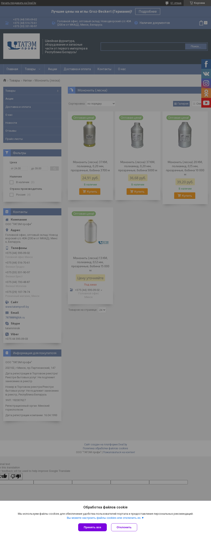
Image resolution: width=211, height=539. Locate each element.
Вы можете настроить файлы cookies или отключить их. (104, 517)
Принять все (92, 527)
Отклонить (124, 527)
